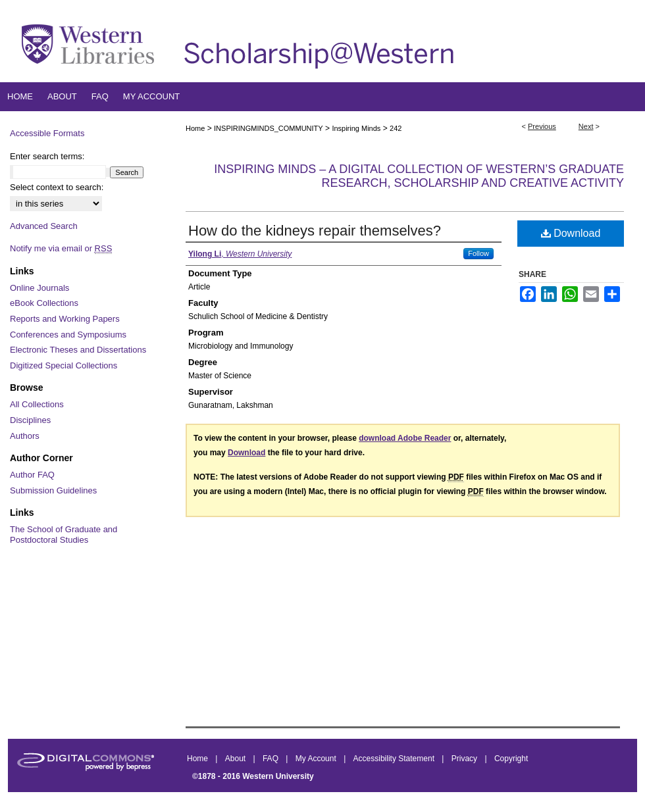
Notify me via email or (61, 248)
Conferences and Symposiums (68, 334)
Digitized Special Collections (63, 365)
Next (586, 126)
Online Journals (39, 288)
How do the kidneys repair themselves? (314, 230)
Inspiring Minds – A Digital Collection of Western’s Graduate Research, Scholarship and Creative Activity (419, 175)
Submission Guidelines (53, 490)
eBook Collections (44, 303)
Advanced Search (44, 226)
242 (395, 128)
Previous (542, 126)
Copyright (511, 758)
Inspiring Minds (356, 128)
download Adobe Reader (405, 438)
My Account (317, 758)
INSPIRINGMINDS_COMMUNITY (268, 128)
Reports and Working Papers (65, 319)
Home (195, 128)
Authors (24, 436)
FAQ (271, 758)
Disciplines (30, 420)
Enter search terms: (47, 156)
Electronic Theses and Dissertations (78, 350)
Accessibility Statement (395, 758)
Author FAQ (32, 475)
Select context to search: (56, 187)
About (236, 758)
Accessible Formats (47, 133)
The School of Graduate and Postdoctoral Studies (63, 534)
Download (571, 233)
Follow (478, 253)
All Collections (37, 404)
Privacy (466, 758)
